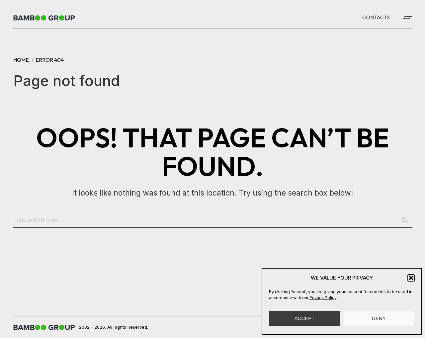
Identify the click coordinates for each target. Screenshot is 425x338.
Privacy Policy (322, 297)
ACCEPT (305, 318)
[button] (411, 278)
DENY (379, 318)
